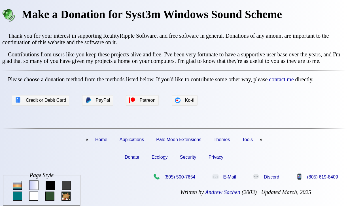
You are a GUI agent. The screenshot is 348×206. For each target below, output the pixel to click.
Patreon (142, 100)
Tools (247, 139)
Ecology (160, 157)
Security (188, 157)
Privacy (216, 157)
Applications (132, 139)
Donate (132, 157)
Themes (222, 139)
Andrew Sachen (222, 192)
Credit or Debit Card (40, 100)
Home (101, 139)
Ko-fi (184, 100)
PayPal (98, 100)
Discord (266, 177)
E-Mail (224, 177)
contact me (281, 79)
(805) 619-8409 (317, 177)
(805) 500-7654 (174, 177)
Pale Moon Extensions (178, 139)
